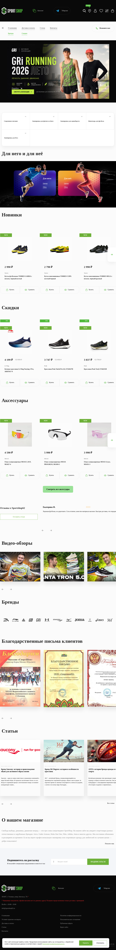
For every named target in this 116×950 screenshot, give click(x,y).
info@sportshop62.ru (8, 908)
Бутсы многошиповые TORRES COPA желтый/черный (57, 277)
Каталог (38, 10)
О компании (12, 28)
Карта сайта (64, 927)
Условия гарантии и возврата (11, 919)
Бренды (10, 33)
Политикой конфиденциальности (53, 944)
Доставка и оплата (28, 28)
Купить (10, 290)
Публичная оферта (66, 923)
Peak (45, 366)
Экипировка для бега (16, 137)
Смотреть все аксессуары (58, 489)
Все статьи (110, 803)
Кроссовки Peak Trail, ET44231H (95, 369)
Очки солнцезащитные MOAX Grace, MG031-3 (97, 463)
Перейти (17, 88)
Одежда (45, 183)
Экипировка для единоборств (72, 121)
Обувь (45, 187)
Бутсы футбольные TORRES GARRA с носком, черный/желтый (18, 277)
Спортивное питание (16, 121)
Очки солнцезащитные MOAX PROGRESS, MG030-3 (55, 463)
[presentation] (112, 254)
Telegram (62, 10)
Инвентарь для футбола (100, 121)
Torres (6, 273)
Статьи (42, 28)
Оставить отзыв (19, 517)
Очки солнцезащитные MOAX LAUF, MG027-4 (18, 463)
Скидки (24, 33)
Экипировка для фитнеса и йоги (44, 121)
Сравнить (30, 290)
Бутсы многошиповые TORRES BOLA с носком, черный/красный (98, 277)
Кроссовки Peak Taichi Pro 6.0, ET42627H (58, 369)
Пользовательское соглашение (70, 919)
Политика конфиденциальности (70, 915)
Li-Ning (7, 366)
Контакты (53, 28)
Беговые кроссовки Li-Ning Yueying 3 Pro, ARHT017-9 (19, 370)
